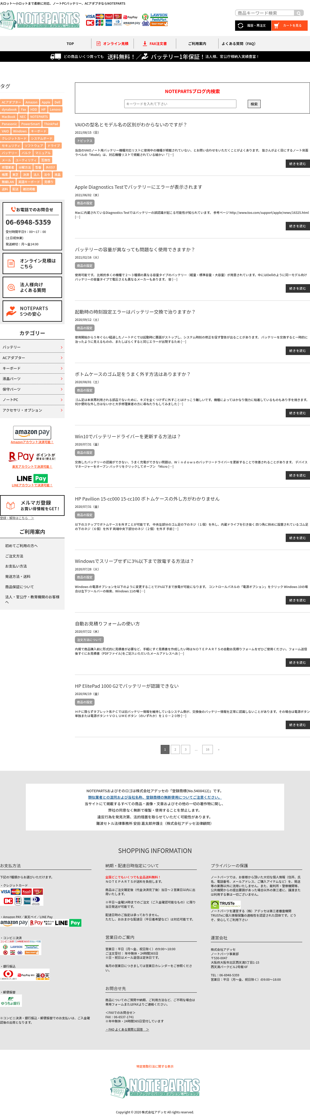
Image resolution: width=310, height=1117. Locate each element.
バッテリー (12, 347)
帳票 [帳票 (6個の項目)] (5, 174)
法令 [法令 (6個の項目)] (47, 174)
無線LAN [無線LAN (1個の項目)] (8, 181)
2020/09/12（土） (88, 319)
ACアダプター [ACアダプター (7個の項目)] (11, 102)
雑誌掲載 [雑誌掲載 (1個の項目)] (29, 189)
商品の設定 (84, 203)
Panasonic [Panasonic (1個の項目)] (9, 124)
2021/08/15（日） (88, 132)
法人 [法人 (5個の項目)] (36, 174)
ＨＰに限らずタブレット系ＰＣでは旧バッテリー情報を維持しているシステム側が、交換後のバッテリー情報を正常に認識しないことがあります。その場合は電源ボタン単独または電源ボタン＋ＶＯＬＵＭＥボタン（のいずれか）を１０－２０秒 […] (192, 713)
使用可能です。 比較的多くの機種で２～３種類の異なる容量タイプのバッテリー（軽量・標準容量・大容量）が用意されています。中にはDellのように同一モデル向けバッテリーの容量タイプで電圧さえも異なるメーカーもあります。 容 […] (191, 277)
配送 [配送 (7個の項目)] (15, 189)
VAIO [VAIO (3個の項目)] (5, 131)
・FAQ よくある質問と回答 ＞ (127, 1029)
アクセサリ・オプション (22, 410)
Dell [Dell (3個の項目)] (57, 102)
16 (208, 749)
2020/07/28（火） (88, 569)
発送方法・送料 (17, 576)
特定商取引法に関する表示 (155, 1066)
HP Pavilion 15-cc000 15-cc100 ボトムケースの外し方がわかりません (147, 498)
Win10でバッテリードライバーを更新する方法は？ (128, 436)
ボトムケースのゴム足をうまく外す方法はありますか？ (133, 374)
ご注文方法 (14, 555)
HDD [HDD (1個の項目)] (33, 109)
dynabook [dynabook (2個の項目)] (9, 109)
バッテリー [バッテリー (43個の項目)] (9, 152)
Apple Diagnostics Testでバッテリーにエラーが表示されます (138, 186)
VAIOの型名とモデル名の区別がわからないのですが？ (131, 124)
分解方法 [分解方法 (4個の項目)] (25, 167)
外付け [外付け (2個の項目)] (50, 167)
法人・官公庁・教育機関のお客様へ (32, 599)
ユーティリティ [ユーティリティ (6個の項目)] (26, 160)
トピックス (84, 140)
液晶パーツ (12, 378)
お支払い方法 (16, 566)
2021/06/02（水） (88, 195)
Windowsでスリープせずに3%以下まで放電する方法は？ (134, 560)
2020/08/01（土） (88, 382)
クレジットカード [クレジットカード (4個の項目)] (14, 138)
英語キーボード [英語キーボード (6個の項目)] (29, 181)
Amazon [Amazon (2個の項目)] (31, 102)
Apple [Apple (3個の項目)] (46, 102)
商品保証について (19, 586)
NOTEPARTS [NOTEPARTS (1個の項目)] (39, 116)
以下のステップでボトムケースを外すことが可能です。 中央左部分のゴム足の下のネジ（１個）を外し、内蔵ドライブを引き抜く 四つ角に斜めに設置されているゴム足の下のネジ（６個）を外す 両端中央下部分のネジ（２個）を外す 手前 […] (191, 526)
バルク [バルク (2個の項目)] (26, 152)
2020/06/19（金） (88, 693)
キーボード (12, 368)
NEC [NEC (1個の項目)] (23, 116)
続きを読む (297, 163)
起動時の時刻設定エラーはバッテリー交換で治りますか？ (135, 311)
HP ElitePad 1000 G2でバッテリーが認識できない (127, 685)
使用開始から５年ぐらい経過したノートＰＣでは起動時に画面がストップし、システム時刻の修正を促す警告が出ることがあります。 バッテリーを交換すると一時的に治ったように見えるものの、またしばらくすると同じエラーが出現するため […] (191, 339)
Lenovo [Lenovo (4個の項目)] (55, 109)
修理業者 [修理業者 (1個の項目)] (8, 167)
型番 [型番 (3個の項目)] (38, 167)
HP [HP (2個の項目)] (43, 109)
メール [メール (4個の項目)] (6, 160)
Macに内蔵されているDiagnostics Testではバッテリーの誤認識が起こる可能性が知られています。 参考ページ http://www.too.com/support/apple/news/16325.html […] (192, 214)
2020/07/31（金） (88, 444)
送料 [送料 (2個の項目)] (5, 189)
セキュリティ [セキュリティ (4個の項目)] (11, 145)
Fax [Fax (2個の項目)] (23, 109)
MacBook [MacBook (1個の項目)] (9, 116)
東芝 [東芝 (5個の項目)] (15, 174)
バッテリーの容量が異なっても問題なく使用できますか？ (135, 249)
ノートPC (10, 399)
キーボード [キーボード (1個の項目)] (39, 131)
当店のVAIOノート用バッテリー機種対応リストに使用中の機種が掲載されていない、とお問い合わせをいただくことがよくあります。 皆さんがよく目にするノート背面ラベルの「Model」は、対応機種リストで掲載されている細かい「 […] (191, 152)
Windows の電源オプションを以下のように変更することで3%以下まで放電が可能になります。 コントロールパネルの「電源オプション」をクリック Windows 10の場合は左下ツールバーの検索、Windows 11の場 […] (191, 588)
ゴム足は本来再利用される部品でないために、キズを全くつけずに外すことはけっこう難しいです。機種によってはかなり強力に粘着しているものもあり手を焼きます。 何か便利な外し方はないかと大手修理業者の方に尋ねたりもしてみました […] (192, 401)
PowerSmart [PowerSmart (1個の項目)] (30, 124)
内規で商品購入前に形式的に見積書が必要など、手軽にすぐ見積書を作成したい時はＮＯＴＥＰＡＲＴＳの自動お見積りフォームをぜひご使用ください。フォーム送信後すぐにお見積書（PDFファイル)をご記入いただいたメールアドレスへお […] (191, 651)
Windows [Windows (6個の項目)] (20, 131)
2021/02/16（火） (88, 257)
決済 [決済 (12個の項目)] (26, 174)
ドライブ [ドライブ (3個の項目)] (54, 145)
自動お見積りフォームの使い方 (107, 623)
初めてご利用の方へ (21, 545)
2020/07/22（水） (88, 631)
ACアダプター (14, 357)
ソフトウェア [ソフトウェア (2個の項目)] (34, 145)
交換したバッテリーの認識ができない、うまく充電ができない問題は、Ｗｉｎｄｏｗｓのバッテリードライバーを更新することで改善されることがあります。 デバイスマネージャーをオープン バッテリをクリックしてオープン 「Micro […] (191, 464)
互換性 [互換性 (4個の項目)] (45, 160)
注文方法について (89, 639)
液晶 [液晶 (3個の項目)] (58, 174)
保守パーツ (12, 389)
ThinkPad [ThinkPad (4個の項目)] (51, 124)
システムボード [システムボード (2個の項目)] (42, 138)
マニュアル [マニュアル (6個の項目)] (43, 152)
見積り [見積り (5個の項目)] (48, 181)
